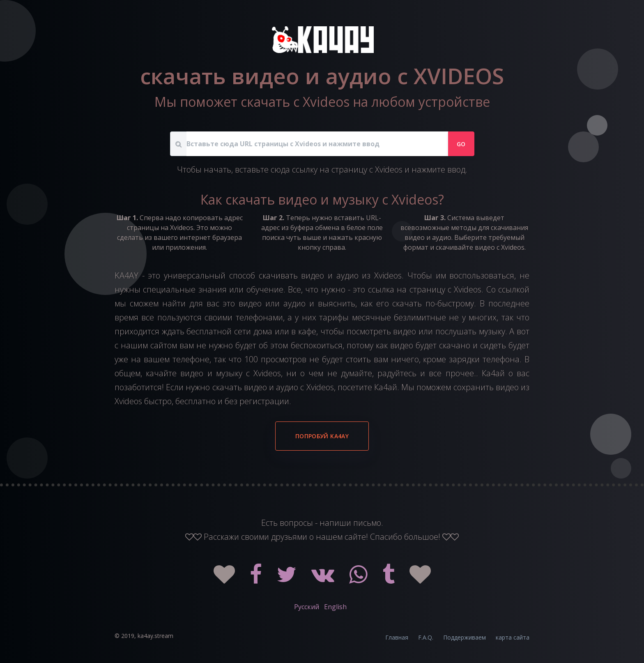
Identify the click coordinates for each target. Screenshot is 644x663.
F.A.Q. (425, 637)
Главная (396, 637)
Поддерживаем (464, 637)
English (335, 606)
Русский (306, 606)
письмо (367, 522)
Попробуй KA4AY (322, 436)
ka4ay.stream (155, 636)
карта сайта (512, 637)
